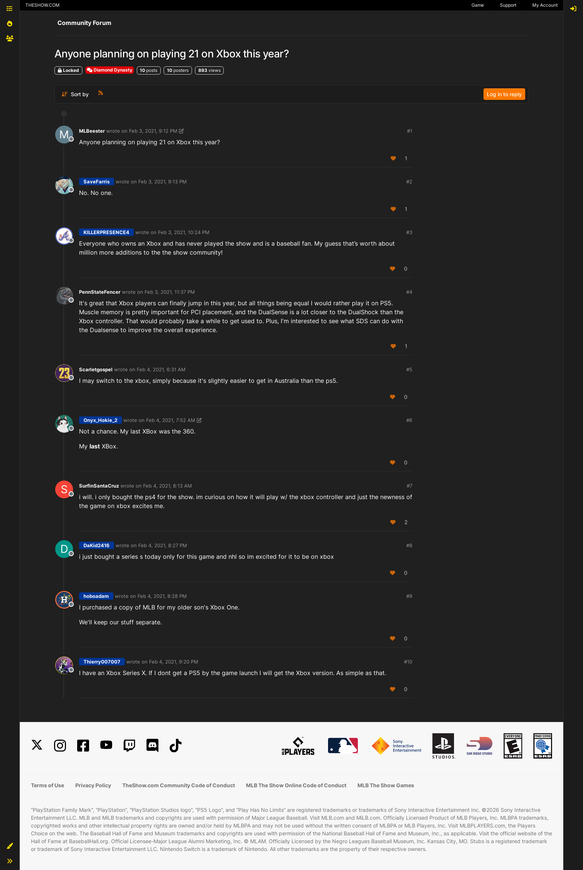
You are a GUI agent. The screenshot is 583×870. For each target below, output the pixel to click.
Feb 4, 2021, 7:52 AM (170, 420)
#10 (408, 662)
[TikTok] (176, 746)
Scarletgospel (96, 369)
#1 (409, 131)
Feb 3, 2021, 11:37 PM (170, 292)
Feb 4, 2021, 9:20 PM (173, 662)
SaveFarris (96, 182)
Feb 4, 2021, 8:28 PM (162, 596)
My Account (545, 5)
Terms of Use (47, 785)
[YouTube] (106, 746)
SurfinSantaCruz (99, 486)
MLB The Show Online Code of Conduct (296, 785)
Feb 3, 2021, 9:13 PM (162, 182)
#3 (409, 232)
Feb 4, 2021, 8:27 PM (162, 545)
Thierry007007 (101, 662)
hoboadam (96, 596)
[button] (9, 846)
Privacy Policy (93, 785)
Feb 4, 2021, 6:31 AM (161, 369)
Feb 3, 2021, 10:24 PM (183, 232)
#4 (409, 292)
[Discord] (152, 746)
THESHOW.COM (42, 5)
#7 (409, 486)
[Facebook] (83, 746)
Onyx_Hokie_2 (100, 420)
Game (478, 5)
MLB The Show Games (385, 785)
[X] (37, 746)
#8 (409, 545)
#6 (409, 420)
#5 (409, 369)
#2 (409, 182)
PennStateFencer (99, 292)
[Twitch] (129, 746)
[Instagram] (60, 746)
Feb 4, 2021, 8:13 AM (167, 486)
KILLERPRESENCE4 (106, 232)
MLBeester (92, 131)
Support (508, 5)
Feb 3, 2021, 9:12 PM (153, 131)
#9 (409, 596)
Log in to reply (504, 94)
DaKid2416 (96, 545)
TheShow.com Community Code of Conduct (178, 785)
